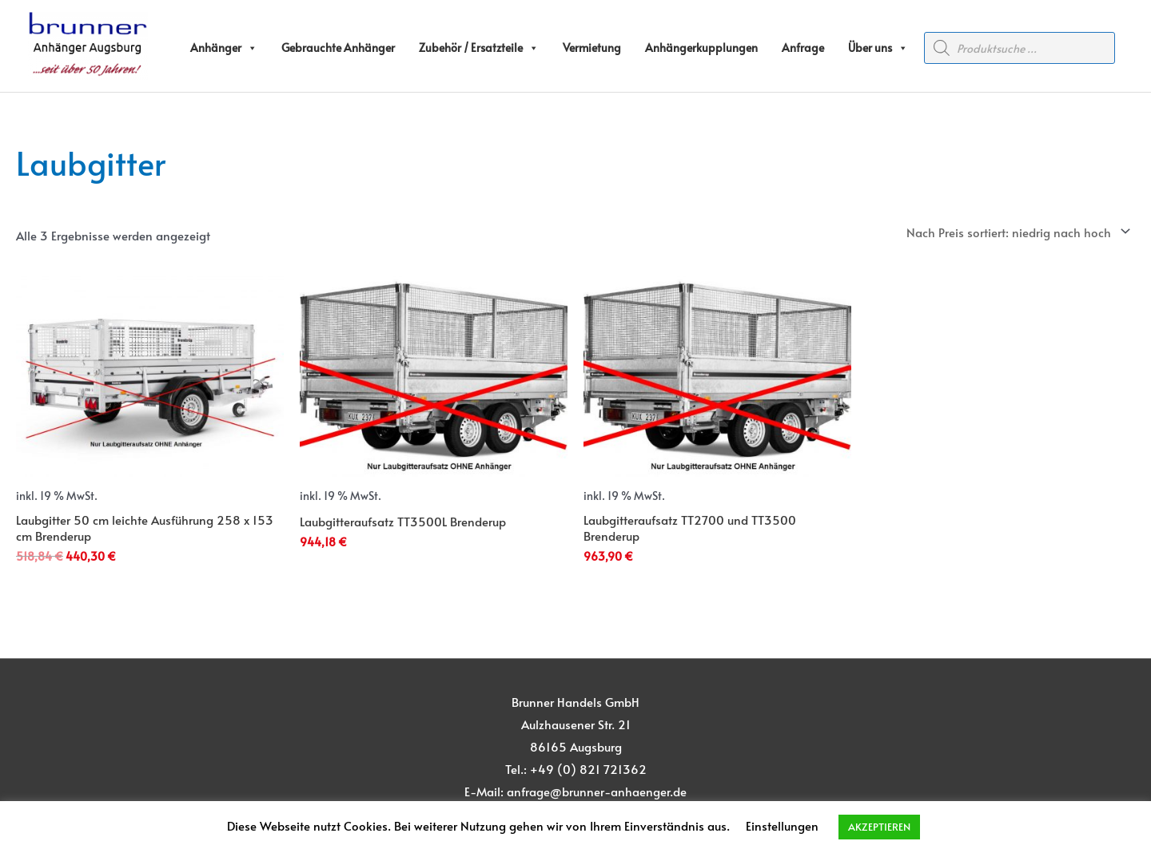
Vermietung (592, 47)
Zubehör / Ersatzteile (479, 48)
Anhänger (223, 48)
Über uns (878, 48)
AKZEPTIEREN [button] (879, 826)
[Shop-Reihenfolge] (1016, 231)
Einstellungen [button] (782, 825)
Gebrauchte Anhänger (338, 47)
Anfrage (803, 47)
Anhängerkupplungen (701, 47)
